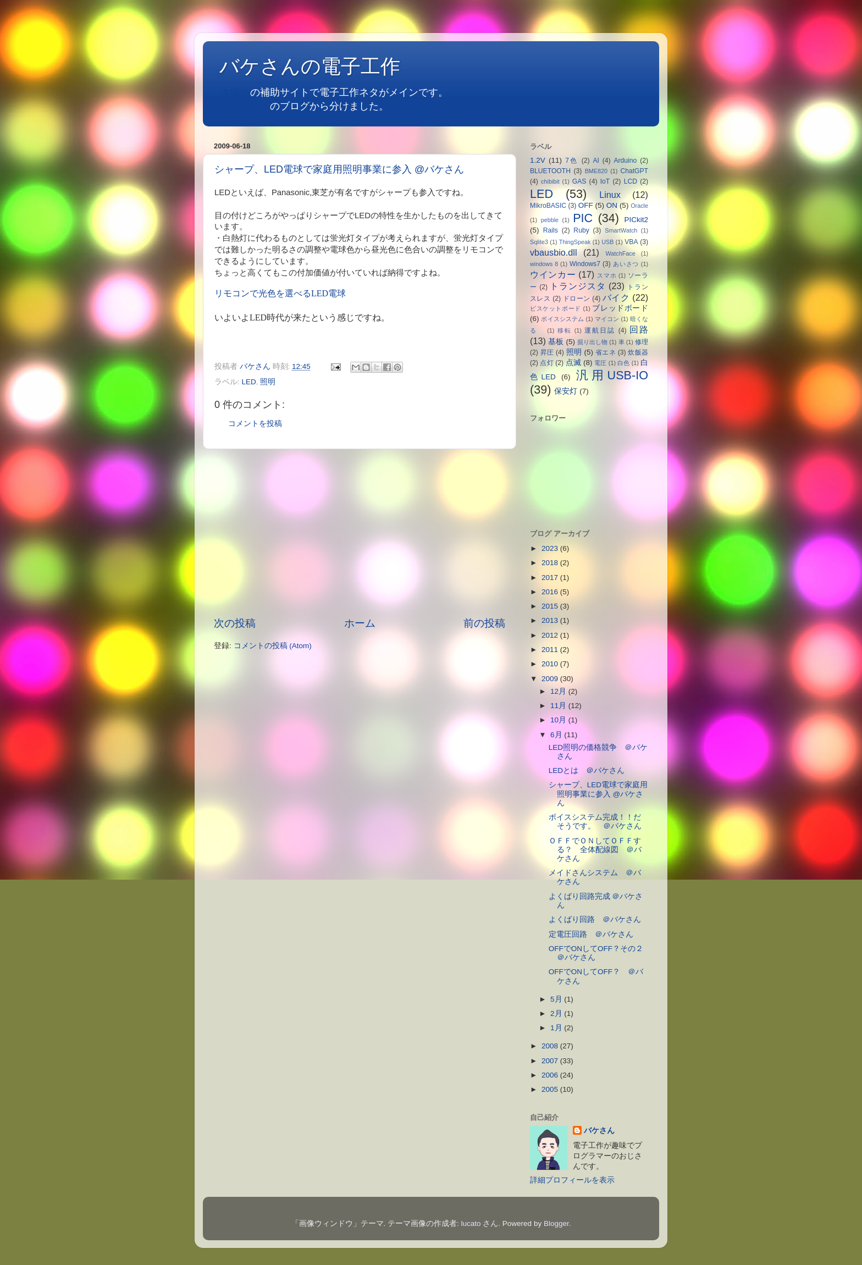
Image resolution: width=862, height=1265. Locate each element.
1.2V (537, 160)
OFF (585, 205)
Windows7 (585, 264)
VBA (631, 242)
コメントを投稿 (255, 423)
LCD (630, 181)
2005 (550, 1089)
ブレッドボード (620, 308)
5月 (557, 999)
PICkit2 (637, 220)
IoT (605, 181)
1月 (557, 1028)
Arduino (625, 160)
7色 (571, 160)
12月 (559, 691)
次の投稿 (235, 623)
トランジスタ (577, 286)
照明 (267, 382)
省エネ (605, 352)
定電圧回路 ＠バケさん (591, 934)
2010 (550, 664)
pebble (550, 220)
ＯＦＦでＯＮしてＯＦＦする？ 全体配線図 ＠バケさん (595, 850)
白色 (623, 363)
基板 (555, 342)
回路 (638, 329)
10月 (559, 720)
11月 (559, 705)
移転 (564, 330)
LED (249, 382)
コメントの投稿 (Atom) (273, 646)
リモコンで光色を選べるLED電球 (280, 293)
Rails (550, 230)
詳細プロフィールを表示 (572, 1180)
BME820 (596, 171)
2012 (550, 635)
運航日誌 (599, 330)
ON (611, 205)
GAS (579, 181)
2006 (550, 1075)
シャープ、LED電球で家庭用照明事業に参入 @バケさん (339, 169)
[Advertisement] (359, 532)
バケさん (599, 1130)
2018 (550, 563)
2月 (557, 1013)
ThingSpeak (575, 242)
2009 (550, 679)
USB (607, 242)
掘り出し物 (592, 342)
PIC (583, 218)
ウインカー (553, 274)
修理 (641, 342)
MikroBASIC (548, 205)
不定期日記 (245, 106)
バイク (616, 297)
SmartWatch (621, 230)
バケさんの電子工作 (319, 66)
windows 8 (544, 264)
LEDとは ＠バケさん (587, 770)
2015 (550, 606)
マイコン (607, 319)
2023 (550, 548)
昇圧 (547, 352)
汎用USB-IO (612, 375)
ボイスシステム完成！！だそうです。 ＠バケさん (595, 821)
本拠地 (235, 92)
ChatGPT (634, 171)
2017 (550, 577)
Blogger (556, 1223)
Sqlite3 (539, 242)
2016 (550, 592)
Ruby (581, 230)
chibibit (550, 181)
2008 (550, 1046)
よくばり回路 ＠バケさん (595, 919)
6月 (557, 735)
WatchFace (621, 253)
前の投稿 (484, 623)
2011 (550, 649)
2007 (550, 1061)
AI (596, 160)
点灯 (546, 363)
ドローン (576, 298)
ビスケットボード (555, 308)
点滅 (573, 362)
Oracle (639, 205)
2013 (550, 620)
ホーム (359, 623)
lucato (471, 1223)
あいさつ (626, 264)
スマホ (606, 275)
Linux (610, 195)
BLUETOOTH (550, 171)
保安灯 (565, 391)
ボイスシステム (562, 319)
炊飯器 (638, 352)
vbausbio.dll (553, 252)
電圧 (600, 363)
